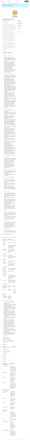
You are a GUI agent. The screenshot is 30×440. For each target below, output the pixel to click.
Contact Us (16, 1)
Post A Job (26, 1)
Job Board (9, 1)
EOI (12, 1)
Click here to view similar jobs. (7, 5)
